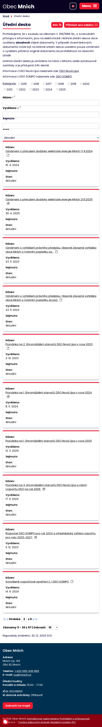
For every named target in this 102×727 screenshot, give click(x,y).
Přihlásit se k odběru (82, 25)
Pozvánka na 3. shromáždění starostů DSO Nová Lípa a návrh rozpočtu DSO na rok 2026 (46, 487)
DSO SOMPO (64, 76)
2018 (61, 84)
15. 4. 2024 (12, 165)
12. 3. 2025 (12, 451)
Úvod (6, 16)
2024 (49, 89)
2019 (73, 84)
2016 (36, 84)
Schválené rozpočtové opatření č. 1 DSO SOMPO (39, 582)
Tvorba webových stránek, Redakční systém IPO (47, 722)
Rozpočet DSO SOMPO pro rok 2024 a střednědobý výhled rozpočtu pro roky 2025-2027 (51, 535)
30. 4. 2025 (13, 213)
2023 (35, 89)
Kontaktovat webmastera (43, 718)
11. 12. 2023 (12, 547)
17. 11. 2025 (12, 499)
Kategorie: (9, 83)
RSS (57, 25)
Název (8, 97)
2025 (62, 89)
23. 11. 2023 (12, 261)
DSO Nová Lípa (69, 71)
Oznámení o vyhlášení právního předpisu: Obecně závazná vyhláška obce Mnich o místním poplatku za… (51, 250)
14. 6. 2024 (12, 591)
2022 (22, 89)
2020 (86, 84)
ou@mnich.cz (22, 675)
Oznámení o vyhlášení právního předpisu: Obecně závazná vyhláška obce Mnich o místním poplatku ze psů (51, 298)
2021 (9, 89)
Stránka (14, 619)
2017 (49, 84)
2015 (24, 84)
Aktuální (11, 181)
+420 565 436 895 (26, 671)
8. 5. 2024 (12, 406)
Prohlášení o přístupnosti (75, 718)
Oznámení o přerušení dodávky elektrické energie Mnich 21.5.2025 (49, 201)
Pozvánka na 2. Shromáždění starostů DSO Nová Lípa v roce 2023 (49, 346)
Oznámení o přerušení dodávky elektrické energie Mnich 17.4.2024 (49, 153)
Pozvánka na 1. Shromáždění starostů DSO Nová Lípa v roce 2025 (49, 441)
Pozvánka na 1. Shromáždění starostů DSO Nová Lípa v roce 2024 (49, 394)
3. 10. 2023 (12, 358)
